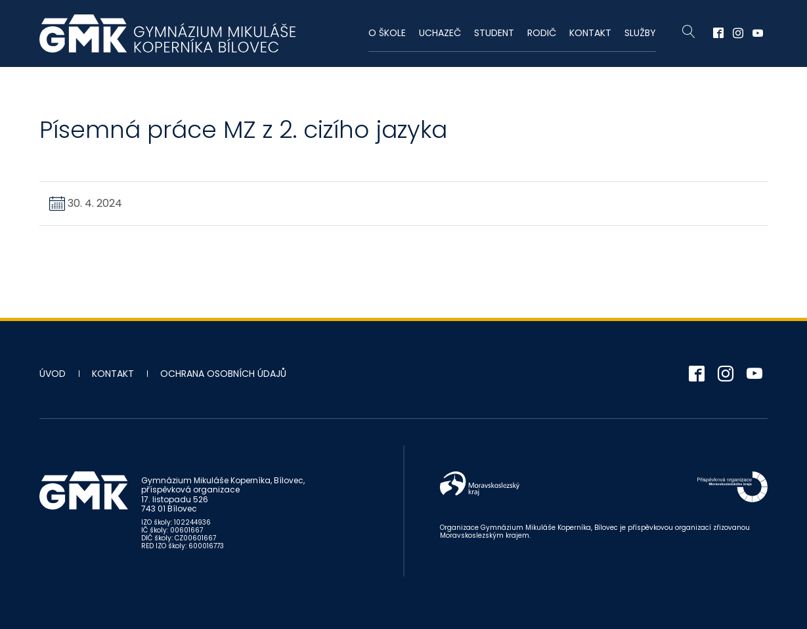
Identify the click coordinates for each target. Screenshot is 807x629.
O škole (387, 32)
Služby (640, 32)
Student (494, 32)
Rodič (541, 32)
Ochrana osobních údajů (223, 373)
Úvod (52, 373)
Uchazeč (440, 32)
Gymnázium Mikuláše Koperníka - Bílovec (167, 33)
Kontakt (590, 32)
